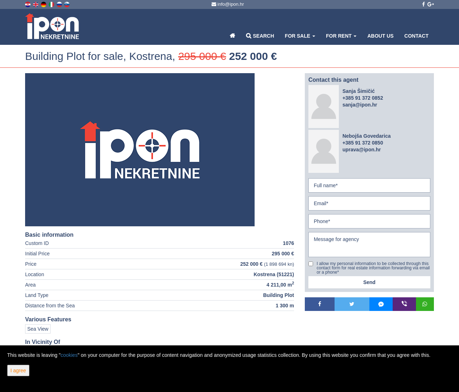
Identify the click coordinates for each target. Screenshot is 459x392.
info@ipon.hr (228, 4)
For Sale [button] (300, 36)
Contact (416, 36)
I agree (18, 370)
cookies (69, 355)
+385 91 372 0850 (362, 143)
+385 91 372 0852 (362, 98)
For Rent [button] (341, 36)
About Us (380, 36)
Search (260, 36)
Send (369, 282)
